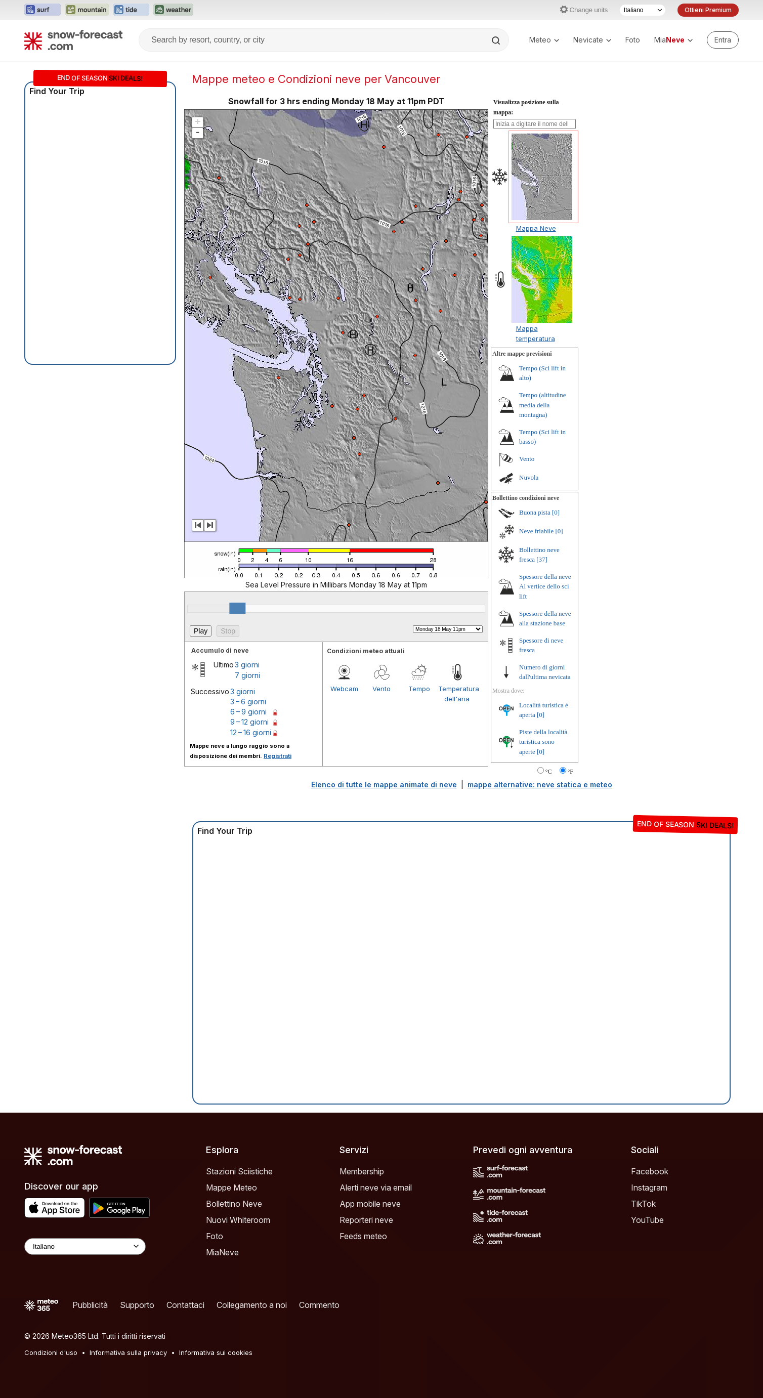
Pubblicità (90, 1305)
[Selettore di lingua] (642, 10)
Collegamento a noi (252, 1305)
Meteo (544, 39)
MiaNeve (222, 1252)
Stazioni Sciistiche (239, 1171)
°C (548, 771)
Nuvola (528, 477)
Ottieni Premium (708, 10)
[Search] (496, 40)
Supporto (137, 1305)
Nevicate (592, 39)
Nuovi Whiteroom (238, 1220)
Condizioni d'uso (50, 1352)
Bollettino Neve (234, 1204)
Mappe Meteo (231, 1187)
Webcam (344, 689)
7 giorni (247, 675)
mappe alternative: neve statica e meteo (540, 784)
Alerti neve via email (376, 1187)
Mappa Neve (536, 228)
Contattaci (185, 1305)
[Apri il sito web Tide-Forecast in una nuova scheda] (131, 10)
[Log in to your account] (723, 40)
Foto (632, 39)
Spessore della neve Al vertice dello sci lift (545, 586)
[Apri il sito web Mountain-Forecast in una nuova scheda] (87, 10)
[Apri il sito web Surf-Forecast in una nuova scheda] (42, 10)
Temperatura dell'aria (457, 694)
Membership (362, 1171)
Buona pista (534, 512)
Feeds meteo (363, 1236)
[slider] (237, 608)
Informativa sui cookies (215, 1352)
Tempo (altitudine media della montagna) (542, 404)
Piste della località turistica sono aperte (543, 741)
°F (570, 771)
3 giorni (247, 664)
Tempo (419, 689)
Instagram (649, 1187)
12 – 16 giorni (250, 732)
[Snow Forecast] (73, 40)
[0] (556, 512)
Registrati (277, 755)
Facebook (649, 1171)
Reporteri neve (366, 1220)
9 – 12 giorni (249, 721)
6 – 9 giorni (248, 711)
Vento (381, 689)
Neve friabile (536, 531)
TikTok (643, 1204)
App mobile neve (370, 1204)
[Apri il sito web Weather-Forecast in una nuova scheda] (173, 10)
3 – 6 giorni (248, 701)
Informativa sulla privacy (128, 1352)
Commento (319, 1305)
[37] (541, 559)
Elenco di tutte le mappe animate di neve (384, 784)
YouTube (647, 1220)
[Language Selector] (85, 1246)
